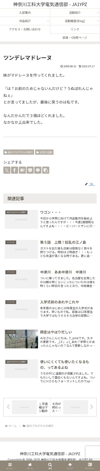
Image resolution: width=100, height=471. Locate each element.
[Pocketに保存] (30, 170)
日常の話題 (44, 152)
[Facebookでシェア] (14, 170)
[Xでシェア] (6, 170)
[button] (45, 170)
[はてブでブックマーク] (22, 170)
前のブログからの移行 (19, 152)
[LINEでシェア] (37, 170)
